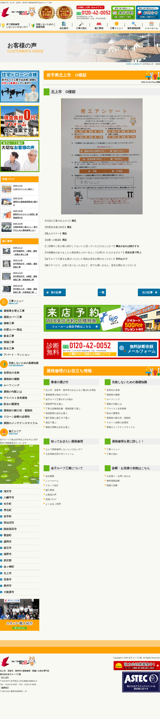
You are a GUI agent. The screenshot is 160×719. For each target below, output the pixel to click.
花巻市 (7, 579)
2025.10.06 (19, 227)
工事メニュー (116, 25)
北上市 (7, 573)
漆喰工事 (9, 323)
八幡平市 (9, 497)
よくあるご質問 (53, 504)
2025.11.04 (19, 276)
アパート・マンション (17, 354)
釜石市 (7, 547)
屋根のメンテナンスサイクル (121, 427)
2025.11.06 (19, 264)
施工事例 (99, 25)
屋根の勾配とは (114, 404)
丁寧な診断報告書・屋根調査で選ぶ (63, 408)
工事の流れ (81, 25)
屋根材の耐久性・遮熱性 (119, 418)
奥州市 (7, 585)
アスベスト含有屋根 (116, 408)
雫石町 (7, 510)
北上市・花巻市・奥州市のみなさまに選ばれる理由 (71, 390)
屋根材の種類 (113, 394)
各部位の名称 (113, 390)
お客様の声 (51, 494)
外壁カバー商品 (13, 329)
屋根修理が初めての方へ (58, 394)
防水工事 (9, 348)
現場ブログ (51, 499)
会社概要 (50, 476)
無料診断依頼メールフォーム (137, 348)
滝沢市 (7, 491)
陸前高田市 (10, 529)
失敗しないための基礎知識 (42, 25)
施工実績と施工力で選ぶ (58, 418)
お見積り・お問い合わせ (119, 476)
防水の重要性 (113, 413)
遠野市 (7, 554)
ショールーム (151, 25)
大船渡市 (9, 592)
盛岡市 (7, 541)
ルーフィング (113, 399)
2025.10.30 (19, 289)
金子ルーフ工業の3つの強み (59, 399)
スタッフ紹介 (52, 485)
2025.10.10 (19, 202)
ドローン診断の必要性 (117, 422)
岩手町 (7, 516)
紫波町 (7, 535)
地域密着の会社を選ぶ (56, 413)
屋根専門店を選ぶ (54, 404)
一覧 (101, 292)
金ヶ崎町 (9, 566)
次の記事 (147, 292)
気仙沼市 (9, 522)
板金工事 (9, 335)
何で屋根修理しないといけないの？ (14, 25)
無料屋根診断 (134, 25)
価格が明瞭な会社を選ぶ (58, 427)
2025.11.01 (19, 189)
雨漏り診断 (112, 485)
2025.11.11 (19, 251)
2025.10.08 (19, 214)
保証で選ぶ (51, 422)
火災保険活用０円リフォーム (60, 454)
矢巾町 (7, 503)
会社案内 (63, 25)
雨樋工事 (9, 342)
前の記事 (56, 292)
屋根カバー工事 (13, 317)
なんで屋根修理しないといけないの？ (64, 449)
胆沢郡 (7, 560)
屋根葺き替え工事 (14, 310)
